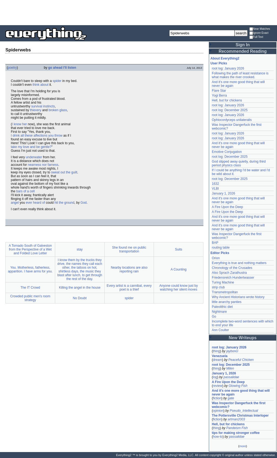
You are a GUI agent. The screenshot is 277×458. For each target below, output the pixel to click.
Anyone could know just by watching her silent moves (178, 287)
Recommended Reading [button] (243, 51)
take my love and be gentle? (31, 147)
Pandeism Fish (237, 428)
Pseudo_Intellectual (244, 411)
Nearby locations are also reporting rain (129, 269)
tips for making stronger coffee (236, 433)
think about (40, 85)
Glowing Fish (238, 386)
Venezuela (219, 356)
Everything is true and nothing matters (239, 263)
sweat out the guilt (64, 172)
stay (80, 249)
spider (56, 81)
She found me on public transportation (129, 249)
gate (231, 398)
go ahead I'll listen (62, 68)
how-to (218, 437)
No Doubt (80, 298)
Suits (178, 249)
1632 (215, 184)
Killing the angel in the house (79, 287)
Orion (216, 258)
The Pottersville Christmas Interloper (240, 415)
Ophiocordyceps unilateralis (232, 120)
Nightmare (219, 312)
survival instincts (43, 106)
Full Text (256, 37)
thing (216, 351)
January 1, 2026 (223, 193)
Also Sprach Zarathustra (229, 273)
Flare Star (219, 91)
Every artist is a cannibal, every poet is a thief (129, 287)
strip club (218, 287)
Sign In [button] (243, 44)
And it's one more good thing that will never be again (241, 392)
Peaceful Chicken (240, 360)
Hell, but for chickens (227, 100)
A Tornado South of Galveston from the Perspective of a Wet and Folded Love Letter (30, 249)
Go (214, 316)
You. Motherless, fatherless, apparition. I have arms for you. (30, 269)
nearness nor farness (43, 165)
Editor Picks (219, 253)
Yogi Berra (219, 95)
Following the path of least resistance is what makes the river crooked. (240, 75)
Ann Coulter (220, 330)
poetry (12, 68)
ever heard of (35, 203)
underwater (34, 157)
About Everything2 (224, 58)
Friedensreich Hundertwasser (233, 277)
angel (15, 203)
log (215, 377)
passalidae (231, 377)
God (84, 203)
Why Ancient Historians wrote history (238, 297)
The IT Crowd (30, 287)
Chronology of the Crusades (232, 268)
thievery (35, 110)
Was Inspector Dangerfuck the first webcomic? (238, 405)
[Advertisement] (138, 12)
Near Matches (259, 29)
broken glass (57, 110)
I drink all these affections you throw (36, 135)
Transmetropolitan (225, 292)
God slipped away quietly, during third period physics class (239, 163)
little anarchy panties (226, 302)
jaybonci (232, 351)
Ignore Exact (258, 33)
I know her (19, 124)
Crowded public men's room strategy (30, 298)
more (242, 446)
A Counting (179, 269)
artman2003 (236, 419)
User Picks (218, 63)
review (217, 386)
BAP (215, 243)
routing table (221, 247)
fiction (217, 398)
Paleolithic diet (222, 307)
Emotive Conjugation (227, 152)
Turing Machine (223, 282)
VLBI (215, 188)
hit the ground (64, 203)
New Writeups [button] (243, 337)
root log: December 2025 (230, 110)
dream (217, 360)
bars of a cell (25, 191)
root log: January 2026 (228, 68)
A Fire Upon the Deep (227, 207)
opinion (218, 411)
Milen (230, 368)
